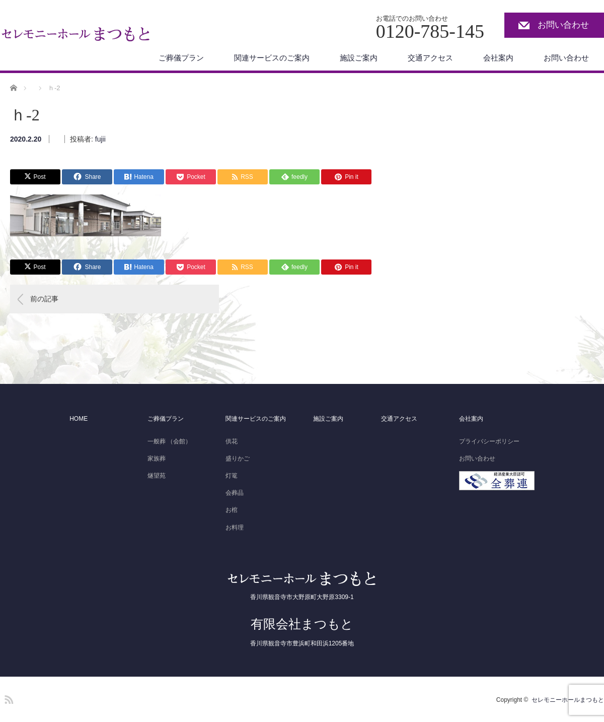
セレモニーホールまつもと (568, 699)
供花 (231, 441)
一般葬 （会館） (169, 441)
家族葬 (156, 458)
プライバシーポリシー (489, 441)
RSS (7, 697)
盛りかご (237, 458)
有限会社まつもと (302, 624)
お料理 (234, 527)
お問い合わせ (563, 25)
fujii (100, 139)
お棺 (231, 509)
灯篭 (231, 475)
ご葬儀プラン (181, 57)
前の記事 (44, 299)
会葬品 (234, 492)
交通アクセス (430, 57)
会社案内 (498, 57)
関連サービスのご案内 (272, 57)
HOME (78, 418)
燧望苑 (156, 475)
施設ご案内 (359, 57)
